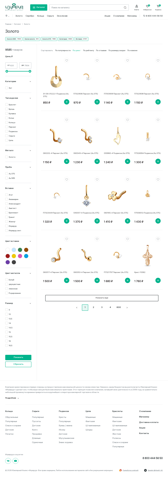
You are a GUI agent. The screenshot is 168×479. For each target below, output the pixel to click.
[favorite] (66, 60)
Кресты (62, 417)
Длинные (36, 438)
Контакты (144, 433)
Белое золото (30, 39)
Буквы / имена (65, 425)
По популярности (63, 50)
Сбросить (18, 364)
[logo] (14, 7)
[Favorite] (147, 8)
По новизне (132, 50)
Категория (63, 39)
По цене (76, 50)
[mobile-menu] (38, 7)
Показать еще (102, 298)
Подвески (64, 411)
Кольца (40, 15)
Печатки (9, 434)
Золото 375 (46, 39)
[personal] (136, 8)
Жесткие (116, 434)
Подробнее (10, 398)
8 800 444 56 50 (153, 15)
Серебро (30, 15)
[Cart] (158, 8)
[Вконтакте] (8, 461)
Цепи (88, 411)
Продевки (37, 434)
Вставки (79, 39)
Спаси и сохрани (13, 425)
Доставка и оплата (148, 422)
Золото (19, 15)
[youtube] (15, 461)
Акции (107, 15)
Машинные (91, 417)
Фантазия (90, 421)
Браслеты (117, 411)
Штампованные (93, 425)
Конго (35, 429)
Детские (9, 429)
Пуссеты (36, 421)
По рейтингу (88, 50)
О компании (118, 15)
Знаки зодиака (66, 442)
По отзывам (101, 50)
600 (119, 307)
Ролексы (116, 438)
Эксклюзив (62, 15)
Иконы (62, 429)
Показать (18, 357)
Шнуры (89, 429)
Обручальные (11, 417)
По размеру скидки (117, 50)
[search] (125, 7)
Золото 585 (11, 39)
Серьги (50, 15)
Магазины (132, 15)
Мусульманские (66, 438)
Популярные (11, 421)
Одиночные (37, 442)
